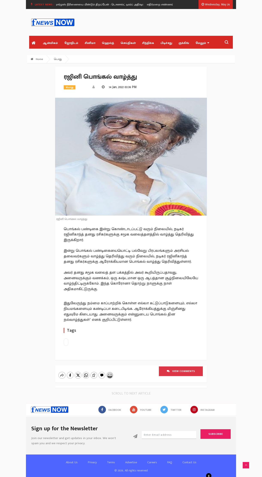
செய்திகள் (128, 42)
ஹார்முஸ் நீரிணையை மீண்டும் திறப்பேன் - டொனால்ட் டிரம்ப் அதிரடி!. (100, 4)
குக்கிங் (184, 42)
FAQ (169, 458)
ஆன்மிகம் (50, 42)
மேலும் (202, 42)
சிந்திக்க (148, 42)
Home (37, 59)
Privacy (92, 458)
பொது (58, 59)
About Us (72, 458)
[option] (101, 4)
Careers (152, 458)
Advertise (131, 458)
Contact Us (189, 458)
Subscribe (215, 430)
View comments (181, 371)
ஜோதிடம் (71, 42)
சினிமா (90, 42)
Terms (111, 458)
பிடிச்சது (166, 42)
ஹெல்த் (108, 42)
